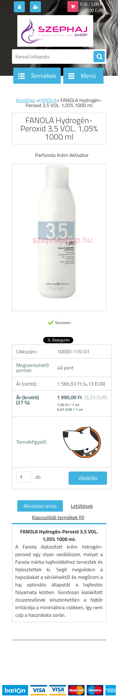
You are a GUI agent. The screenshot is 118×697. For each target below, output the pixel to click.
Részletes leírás (40, 506)
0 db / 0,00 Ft (92, 4)
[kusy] (24, 477)
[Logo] (55, 31)
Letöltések (82, 506)
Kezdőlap (25, 100)
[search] (99, 57)
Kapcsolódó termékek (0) (58, 517)
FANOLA (48, 100)
